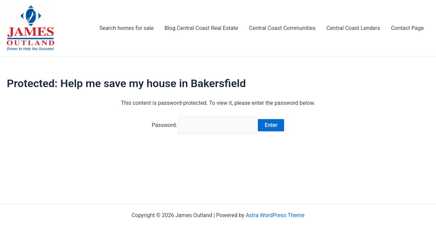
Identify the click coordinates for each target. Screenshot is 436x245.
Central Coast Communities (282, 28)
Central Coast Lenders (353, 28)
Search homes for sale (126, 28)
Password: (204, 125)
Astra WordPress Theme (275, 215)
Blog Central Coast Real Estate (201, 28)
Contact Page (407, 28)
